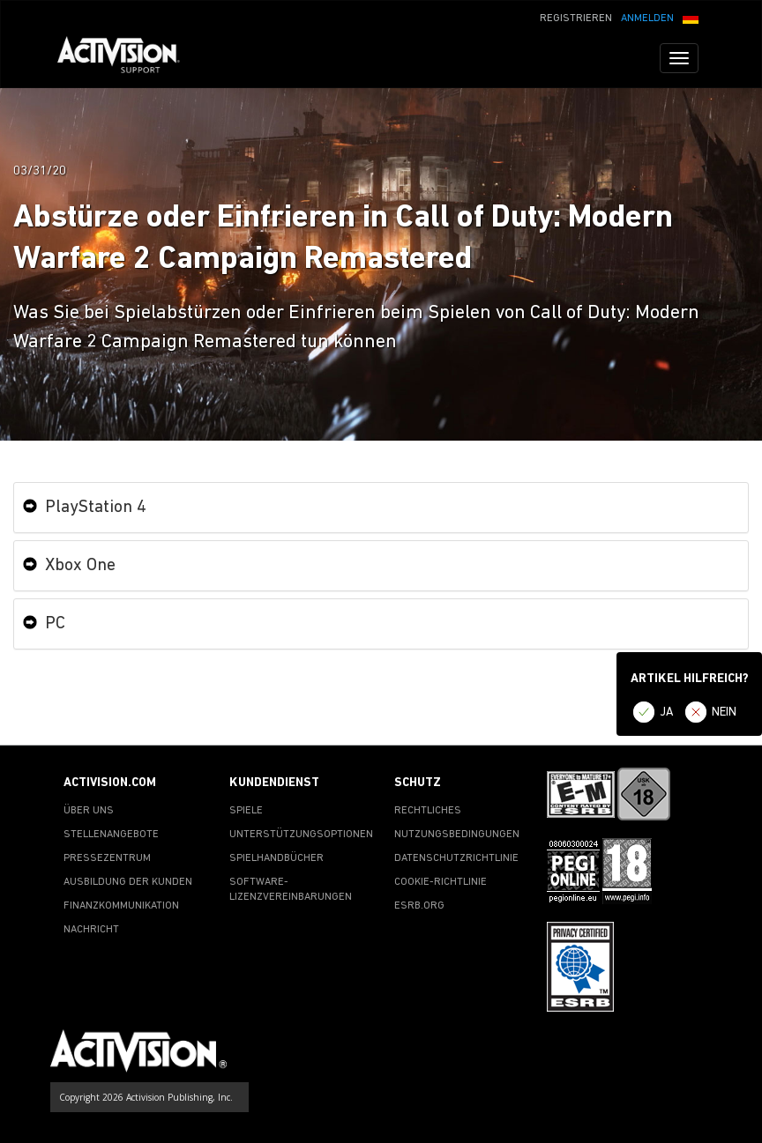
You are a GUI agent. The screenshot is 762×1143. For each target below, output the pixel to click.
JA (667, 712)
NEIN (724, 712)
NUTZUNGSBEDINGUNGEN (456, 834)
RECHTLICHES (427, 810)
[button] (690, 16)
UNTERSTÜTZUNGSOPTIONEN (301, 834)
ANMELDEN (647, 18)
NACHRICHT (91, 929)
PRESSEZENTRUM (107, 858)
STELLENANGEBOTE (111, 834)
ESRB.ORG (419, 906)
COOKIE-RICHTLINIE (440, 882)
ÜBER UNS (89, 810)
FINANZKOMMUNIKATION (121, 906)
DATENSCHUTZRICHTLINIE (456, 858)
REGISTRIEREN (576, 18)
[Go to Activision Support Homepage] (127, 58)
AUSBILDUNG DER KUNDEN (128, 882)
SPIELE (246, 810)
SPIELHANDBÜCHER (276, 858)
